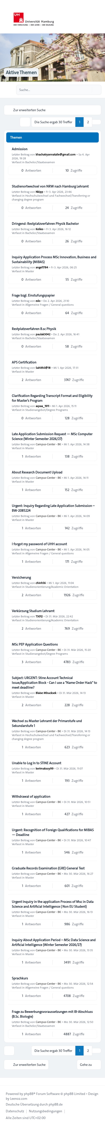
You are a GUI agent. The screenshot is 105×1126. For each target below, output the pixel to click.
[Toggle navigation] (99, 17)
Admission (19, 149)
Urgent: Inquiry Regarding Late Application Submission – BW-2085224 (53, 508)
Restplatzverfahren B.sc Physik (34, 328)
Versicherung (21, 577)
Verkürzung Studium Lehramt (33, 610)
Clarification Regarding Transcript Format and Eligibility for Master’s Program (52, 398)
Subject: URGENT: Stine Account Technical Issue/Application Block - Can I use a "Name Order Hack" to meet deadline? (54, 682)
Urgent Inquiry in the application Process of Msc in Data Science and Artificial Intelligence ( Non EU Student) (52, 904)
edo (38, 300)
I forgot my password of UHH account (39, 544)
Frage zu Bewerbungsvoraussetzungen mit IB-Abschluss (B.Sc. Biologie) (52, 1014)
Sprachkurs (20, 978)
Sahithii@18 (43, 367)
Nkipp (39, 191)
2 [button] (88, 122)
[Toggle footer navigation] (6, 1081)
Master (29, 271)
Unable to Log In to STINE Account (36, 763)
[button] (96, 122)
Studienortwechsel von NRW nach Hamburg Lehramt (50, 186)
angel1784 (42, 267)
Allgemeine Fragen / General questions (49, 304)
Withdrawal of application (31, 796)
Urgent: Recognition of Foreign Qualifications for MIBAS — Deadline (53, 832)
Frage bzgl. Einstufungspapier (33, 295)
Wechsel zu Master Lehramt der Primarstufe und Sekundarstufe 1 (47, 723)
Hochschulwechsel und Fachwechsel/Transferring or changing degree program (51, 197)
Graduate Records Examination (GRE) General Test (48, 868)
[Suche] (88, 90)
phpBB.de (56, 1104)
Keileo (39, 229)
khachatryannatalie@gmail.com (56, 154)
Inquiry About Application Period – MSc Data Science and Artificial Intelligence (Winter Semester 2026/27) (54, 942)
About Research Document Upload (37, 472)
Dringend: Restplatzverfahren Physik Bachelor (45, 223)
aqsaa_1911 (42, 406)
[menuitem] (15, 1111)
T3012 (39, 616)
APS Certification (24, 362)
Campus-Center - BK (48, 444)
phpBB (28, 1093)
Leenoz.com (18, 1098)
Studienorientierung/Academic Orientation (52, 586)
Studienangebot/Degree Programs (46, 410)
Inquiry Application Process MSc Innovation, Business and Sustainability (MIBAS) (54, 259)
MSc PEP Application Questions (35, 644)
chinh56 (41, 583)
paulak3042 (43, 334)
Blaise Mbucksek (46, 693)
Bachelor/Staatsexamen (40, 162)
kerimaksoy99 (44, 768)
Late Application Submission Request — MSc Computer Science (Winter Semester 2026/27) (52, 436)
